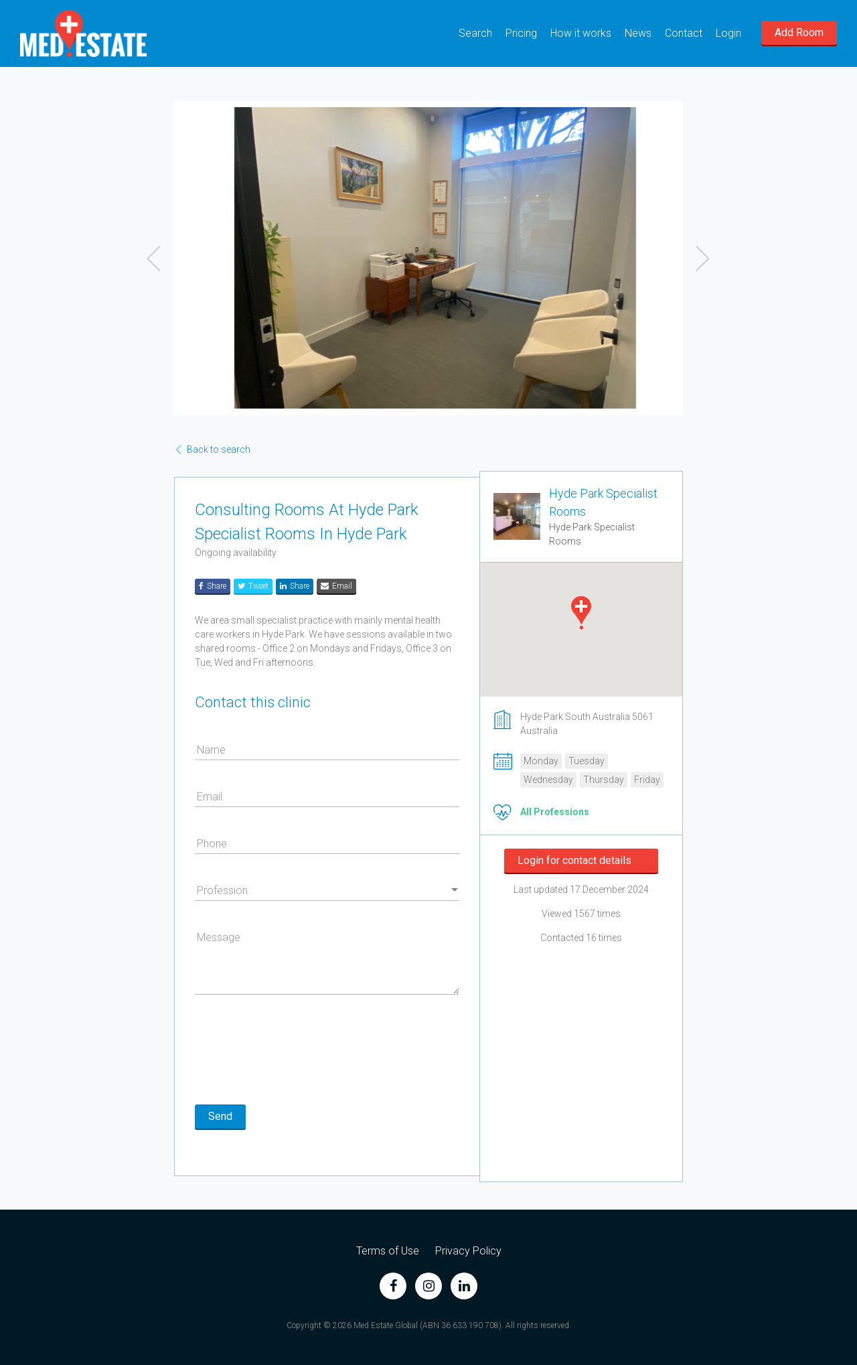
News (638, 33)
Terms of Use (387, 1250)
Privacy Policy (468, 1250)
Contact (683, 33)
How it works (580, 33)
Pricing (521, 33)
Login (728, 33)
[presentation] (296, 1051)
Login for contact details (574, 860)
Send (220, 1116)
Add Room (799, 32)
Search (475, 33)
